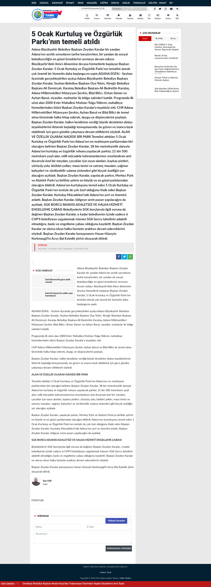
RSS (177, 17)
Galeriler (107, 17)
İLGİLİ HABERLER (44, 270)
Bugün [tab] (145, 39)
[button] (171, 3)
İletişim (158, 17)
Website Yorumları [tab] (116, 521)
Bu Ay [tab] (173, 39)
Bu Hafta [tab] (159, 39)
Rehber (141, 17)
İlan (149, 17)
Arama (96, 17)
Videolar (118, 17)
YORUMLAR (43, 516)
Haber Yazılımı (125, 578)
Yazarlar (130, 17)
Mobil (87, 17)
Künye (168, 17)
